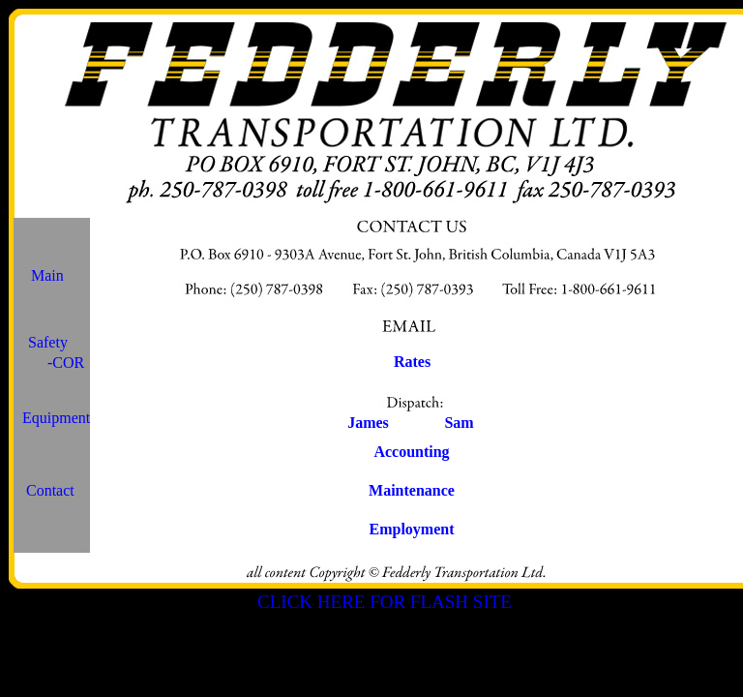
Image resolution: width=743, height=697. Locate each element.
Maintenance (412, 490)
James (368, 422)
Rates (412, 361)
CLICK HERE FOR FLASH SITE (384, 601)
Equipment (56, 417)
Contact (50, 490)
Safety (48, 342)
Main (47, 275)
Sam (458, 422)
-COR (65, 362)
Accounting (411, 451)
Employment (412, 529)
